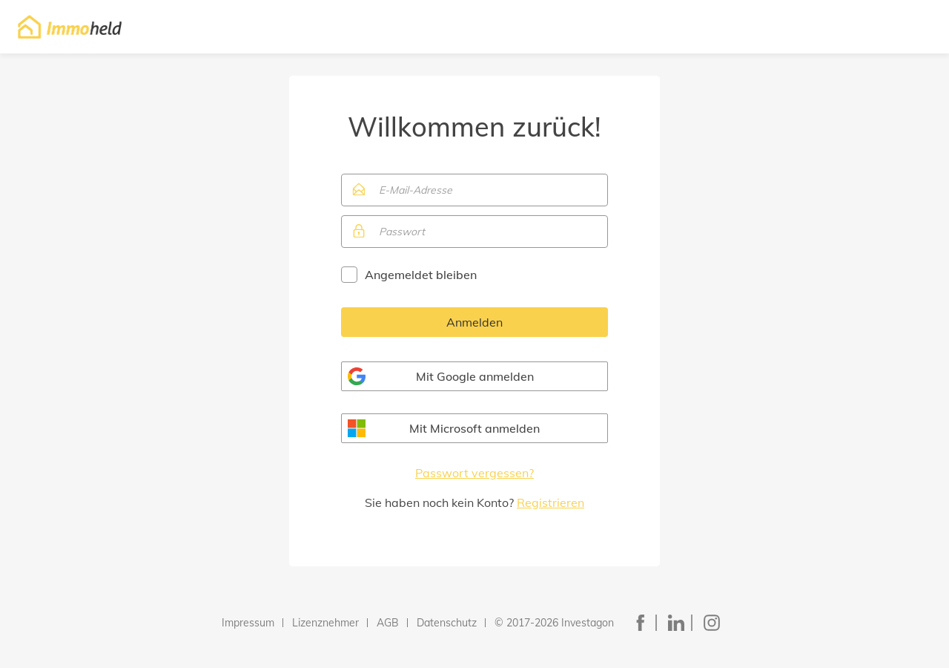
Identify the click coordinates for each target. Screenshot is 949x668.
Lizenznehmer (325, 622)
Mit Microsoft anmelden (474, 428)
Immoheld (70, 27)
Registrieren (550, 502)
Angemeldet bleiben (421, 274)
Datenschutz (447, 622)
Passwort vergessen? (474, 472)
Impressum (248, 622)
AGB (388, 622)
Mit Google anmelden (475, 376)
